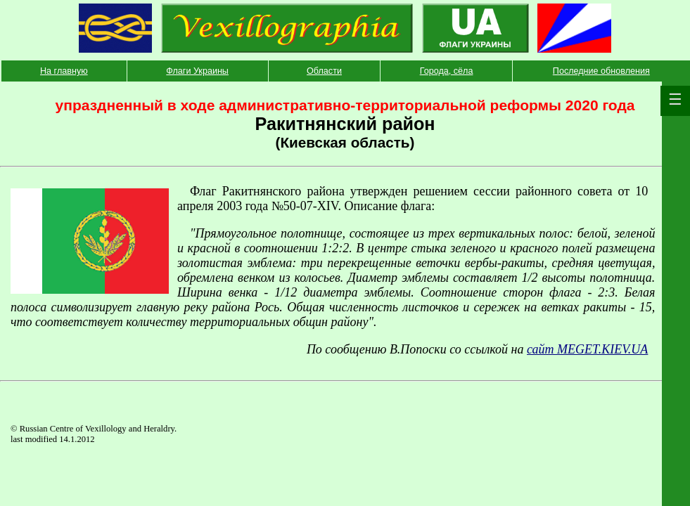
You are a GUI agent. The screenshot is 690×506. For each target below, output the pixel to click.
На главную (64, 71)
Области (324, 71)
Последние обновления (601, 71)
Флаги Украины (197, 71)
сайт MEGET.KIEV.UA (587, 349)
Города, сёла (446, 71)
